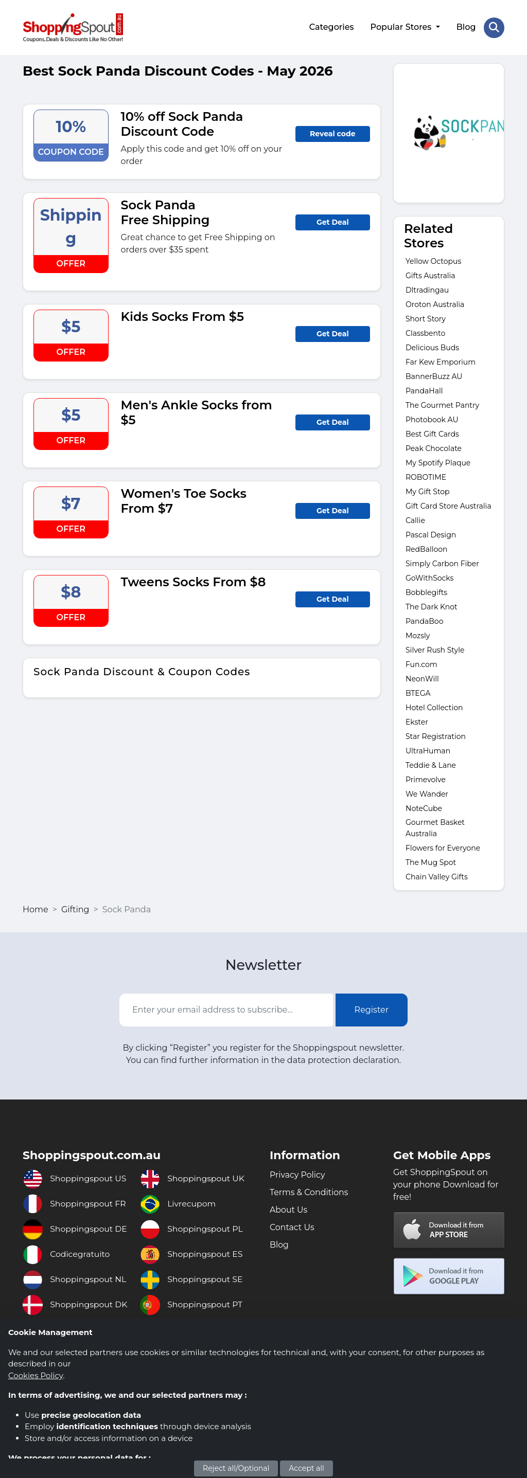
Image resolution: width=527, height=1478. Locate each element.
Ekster (417, 721)
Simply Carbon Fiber (442, 563)
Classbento (425, 332)
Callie (415, 520)
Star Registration (436, 736)
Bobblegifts (426, 592)
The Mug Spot (431, 862)
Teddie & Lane (431, 764)
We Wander (427, 793)
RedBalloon (426, 548)
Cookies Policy (35, 1375)
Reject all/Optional (236, 1468)
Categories (331, 27)
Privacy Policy (298, 1174)
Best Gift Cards (432, 433)
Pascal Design (431, 534)
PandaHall (424, 390)
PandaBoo (424, 620)
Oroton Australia (435, 304)
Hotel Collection (434, 707)
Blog (466, 27)
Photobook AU (432, 419)
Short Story (426, 318)
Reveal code (332, 132)
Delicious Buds (432, 347)
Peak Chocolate (434, 448)
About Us (289, 1209)
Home (35, 909)
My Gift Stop (428, 491)
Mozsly (418, 635)
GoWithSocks (429, 577)
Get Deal (333, 221)
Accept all (306, 1468)
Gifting (75, 909)
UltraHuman (428, 750)
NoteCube (424, 808)
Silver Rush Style (435, 649)
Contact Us (292, 1226)
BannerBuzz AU (434, 376)
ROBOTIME (426, 476)
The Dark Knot (432, 606)
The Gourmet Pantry (442, 404)
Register (372, 1009)
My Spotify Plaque (438, 462)
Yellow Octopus (433, 260)
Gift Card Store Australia (448, 505)
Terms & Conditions (309, 1191)
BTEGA (418, 692)
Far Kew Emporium (441, 361)
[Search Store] (494, 27)
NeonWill (422, 678)
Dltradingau (427, 289)
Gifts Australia (430, 275)
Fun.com (422, 664)
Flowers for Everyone (443, 847)
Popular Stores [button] (401, 27)
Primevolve (426, 779)
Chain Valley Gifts (437, 876)
